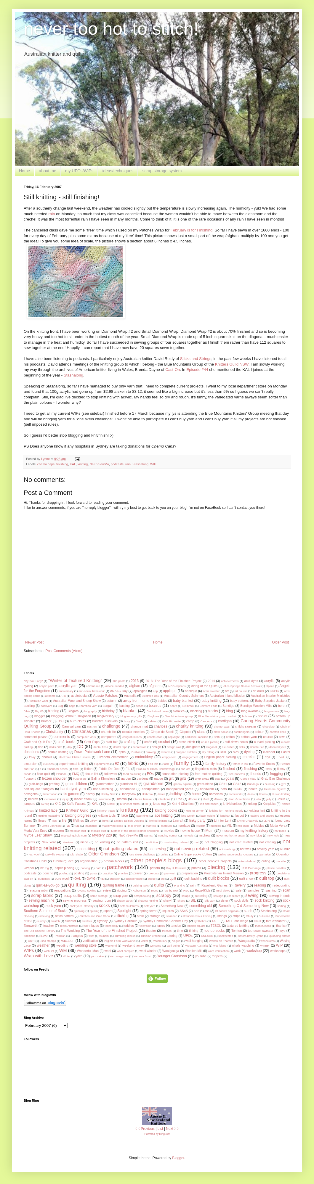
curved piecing (264, 742)
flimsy (281, 768)
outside (281, 861)
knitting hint (257, 810)
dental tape (120, 747)
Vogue (176, 940)
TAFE (216, 921)
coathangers (241, 731)
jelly (268, 799)
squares (168, 911)
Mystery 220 (102, 835)
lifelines (78, 820)
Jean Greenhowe (239, 799)
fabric (133, 763)
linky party (197, 820)
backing (29, 705)
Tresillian (59, 935)
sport (108, 911)
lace (124, 815)
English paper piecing (220, 757)
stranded (171, 916)
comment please (35, 737)
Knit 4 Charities (182, 803)
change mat (139, 726)
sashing (270, 890)
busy (127, 721)
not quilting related (120, 848)
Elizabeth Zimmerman (112, 757)
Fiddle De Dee (109, 768)
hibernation (50, 794)
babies (162, 700)
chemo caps (46, 464)
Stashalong (73, 375)
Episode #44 (197, 369)
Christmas (81, 731)
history (90, 794)
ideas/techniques (117, 170)
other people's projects (215, 861)
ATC (63, 695)
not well (245, 849)
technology (111, 925)
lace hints (143, 815)
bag (60, 705)
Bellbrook (188, 705)
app (155, 691)
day (70, 747)
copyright (174, 737)
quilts (159, 885)
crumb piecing (210, 742)
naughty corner (167, 835)
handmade (127, 789)
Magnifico (90, 825)
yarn (79, 956)
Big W (39, 711)
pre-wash (170, 873)
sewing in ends (279, 895)
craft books (67, 742)
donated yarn (277, 747)
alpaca (270, 686)
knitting (83, 464)
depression (139, 747)
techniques (91, 925)
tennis (160, 925)
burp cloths (78, 721)
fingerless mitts (206, 768)
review (106, 890)
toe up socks (214, 931)
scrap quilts (73, 896)
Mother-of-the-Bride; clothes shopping (135, 830)
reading (260, 885)
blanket (130, 710)
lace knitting (163, 815)
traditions (29, 935)
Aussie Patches (105, 696)
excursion (30, 763)
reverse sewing (86, 890)
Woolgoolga (170, 951)
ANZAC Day (118, 691)
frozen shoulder (54, 778)
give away (202, 778)
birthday (108, 711)
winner (265, 945)
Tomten (236, 930)
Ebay (32, 757)
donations (31, 752)
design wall (174, 747)
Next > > (172, 1129)
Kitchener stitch (130, 803)
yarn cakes (97, 956)
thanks (281, 925)
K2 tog (45, 803)
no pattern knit (127, 842)
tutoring (172, 935)
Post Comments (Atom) (63, 651)
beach (139, 705)
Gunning (270, 784)
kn (146, 803)
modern (58, 830)
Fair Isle (153, 763)
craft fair (112, 742)
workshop (254, 951)
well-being (173, 945)
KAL (73, 464)
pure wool (62, 878)
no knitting (102, 842)
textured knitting (238, 925)
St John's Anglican (227, 911)
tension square (196, 925)
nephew (204, 835)
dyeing (249, 752)
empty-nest (169, 757)
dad (40, 747)
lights (105, 820)
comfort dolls (278, 731)
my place (280, 830)
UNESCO (207, 935)
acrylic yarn (69, 686)
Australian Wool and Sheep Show (77, 700)
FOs (150, 774)
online (164, 854)
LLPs (267, 820)
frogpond (30, 778)
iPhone (192, 799)
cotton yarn (249, 737)
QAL (77, 878)
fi (40, 768)
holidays (176, 794)
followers (110, 774)
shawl (167, 900)
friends (255, 774)
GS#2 (237, 784)
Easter (285, 752)
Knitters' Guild (77, 810)
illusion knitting (281, 794)
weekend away (133, 945)
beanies (155, 706)
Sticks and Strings (196, 358)
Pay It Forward (176, 868)
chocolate (268, 726)
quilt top (266, 878)
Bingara (73, 711)
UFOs (188, 936)
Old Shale (76, 854)
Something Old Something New (244, 906)
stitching (122, 916)
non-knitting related (176, 842)
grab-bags (36, 784)
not (196, 842)
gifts (183, 778)
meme (200, 825)
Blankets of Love (157, 711)
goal (217, 778)
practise (123, 873)
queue (152, 878)
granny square (182, 784)
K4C (58, 803)
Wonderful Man (88, 951)
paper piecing (64, 868)
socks (104, 905)
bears (173, 705)
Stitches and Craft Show (94, 916)
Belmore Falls (208, 705)
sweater (70, 921)
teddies (129, 925)
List (160, 1129)
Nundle (285, 849)
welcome (155, 945)
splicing (94, 911)
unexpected (225, 935)
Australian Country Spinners (184, 695)
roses (154, 890)
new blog (256, 835)
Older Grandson (103, 854)
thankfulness (263, 925)
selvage (218, 895)
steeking (44, 916)
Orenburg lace (63, 861)
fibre (76, 768)
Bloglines (153, 716)
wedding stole (86, 945)
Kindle (111, 803)
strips (236, 916)
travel (44, 935)
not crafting (267, 842)
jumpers (29, 803)
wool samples (125, 951)
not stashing (227, 849)
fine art (185, 768)
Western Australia (196, 945)
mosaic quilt (98, 830)
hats (224, 789)
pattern (155, 868)
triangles (77, 935)
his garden (71, 794)
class (201, 732)
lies (54, 820)
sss (207, 911)
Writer (67, 956)
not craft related (241, 842)
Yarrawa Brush (143, 956)
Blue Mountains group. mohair (217, 716)
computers (108, 737)
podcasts (117, 464)
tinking (193, 930)
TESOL (216, 925)
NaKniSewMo (99, 464)
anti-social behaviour (91, 691)
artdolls (274, 691)
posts (93, 873)
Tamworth (31, 925)
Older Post (280, 642)
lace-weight (208, 815)
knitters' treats (106, 810)
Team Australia (69, 925)
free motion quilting (208, 774)
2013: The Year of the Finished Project (173, 681)
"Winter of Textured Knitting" (75, 680)
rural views (223, 890)
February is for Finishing (191, 230)
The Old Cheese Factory (39, 930)
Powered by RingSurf (156, 1133)
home (196, 794)
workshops (278, 951)
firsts (269, 768)
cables (152, 721)
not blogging (214, 842)
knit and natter (208, 803)
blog (229, 711)
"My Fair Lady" (33, 681)
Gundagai (253, 784)
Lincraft (178, 820)
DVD (236, 752)
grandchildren (76, 784)
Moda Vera (277, 825)
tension (176, 925)
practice (107, 873)
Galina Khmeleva (103, 778)
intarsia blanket (142, 799)
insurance (105, 799)
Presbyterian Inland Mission (223, 873)
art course (241, 691)
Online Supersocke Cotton (193, 854)
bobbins (247, 716)
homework (235, 794)
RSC (186, 890)
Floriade (61, 774)
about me (47, 170)
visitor (144, 940)
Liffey (93, 820)
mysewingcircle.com (74, 835)
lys (68, 825)
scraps (186, 895)
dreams (166, 752)
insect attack (83, 799)
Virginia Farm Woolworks (120, 940)
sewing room (102, 900)
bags (72, 705)
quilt (173, 878)
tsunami (105, 935)
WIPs (29, 950)
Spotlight (124, 911)
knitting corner (195, 810)
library (42, 820)
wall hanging (194, 940)
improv (33, 799)
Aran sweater (211, 691)
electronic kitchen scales (75, 757)
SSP (196, 911)
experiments (101, 763)
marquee (166, 825)
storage (155, 916)
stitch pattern (64, 916)
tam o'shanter (275, 921)
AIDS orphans (177, 686)
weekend (111, 945)
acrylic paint (46, 686)
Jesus (281, 799)
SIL (193, 900)
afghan (134, 686)
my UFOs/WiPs (79, 170)
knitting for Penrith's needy (226, 810)
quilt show (246, 878)
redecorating (281, 885)
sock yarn (53, 906)
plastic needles (276, 868)
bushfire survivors (105, 721)
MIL (229, 825)
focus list (92, 774)
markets (151, 825)
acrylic (269, 681)
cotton (230, 737)
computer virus (86, 737)
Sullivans (264, 916)
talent (257, 921)
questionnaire (134, 878)
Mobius (259, 825)
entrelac (249, 757)
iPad (179, 799)
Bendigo (228, 705)
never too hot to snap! (230, 835)
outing (266, 861)
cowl (282, 737)
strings (222, 916)
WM (63, 950)
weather (43, 945)
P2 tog (44, 868)
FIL (128, 768)
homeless (216, 794)
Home (24, 170)
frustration (79, 778)
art (227, 691)
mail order (134, 825)
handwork (207, 789)
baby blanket (183, 701)
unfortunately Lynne (250, 935)
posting (79, 873)
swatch (55, 921)
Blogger (39, 716)
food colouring (132, 774)
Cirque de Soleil (161, 731)
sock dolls (241, 900)
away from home (136, 701)
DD (80, 746)
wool (108, 951)
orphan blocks (114, 861)
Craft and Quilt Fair (38, 742)
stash (248, 911)
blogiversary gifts (131, 716)
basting (124, 705)
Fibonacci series (57, 768)
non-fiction (151, 842)
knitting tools (107, 815)
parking (85, 868)
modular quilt (78, 830)
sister (224, 900)
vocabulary (160, 940)
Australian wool (38, 700)
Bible (27, 711)
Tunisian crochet (151, 935)
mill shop (243, 825)
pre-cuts (154, 873)
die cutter (228, 747)
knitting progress (78, 815)
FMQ (75, 774)
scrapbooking (142, 895)
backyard (46, 705)
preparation (190, 873)
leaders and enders (262, 815)
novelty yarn (265, 849)
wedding (62, 945)
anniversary (66, 691)
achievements (229, 681)
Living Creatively (247, 820)
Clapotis (185, 731)
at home (50, 695)
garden (126, 778)
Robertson (139, 890)
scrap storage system (162, 170)
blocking (196, 711)
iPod (206, 799)
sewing (252, 895)
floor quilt (43, 774)
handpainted (150, 789)
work (237, 951)
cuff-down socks (236, 742)
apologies (140, 691)
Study (250, 916)
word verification (218, 951)
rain (52, 214)
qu (103, 878)
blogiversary (105, 716)
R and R (179, 885)
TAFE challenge (236, 921)
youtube (200, 956)
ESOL (280, 757)
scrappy (163, 895)
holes (161, 794)
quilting (77, 884)
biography (90, 711)
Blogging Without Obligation (71, 716)
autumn (112, 700)
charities (160, 726)
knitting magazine (49, 815)
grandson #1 (128, 784)
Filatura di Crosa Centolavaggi (155, 768)
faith (166, 763)
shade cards (125, 900)
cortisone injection (196, 737)
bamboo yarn (89, 705)
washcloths (268, 940)
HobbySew (128, 794)
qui (162, 878)
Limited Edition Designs (129, 820)
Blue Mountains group (178, 716)
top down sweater (260, 930)
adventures (93, 686)
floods (27, 774)
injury (65, 799)
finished (229, 769)
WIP (153, 464)
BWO (139, 721)
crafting (129, 742)
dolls (242, 747)
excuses (48, 763)
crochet (164, 742)
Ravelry (239, 885)
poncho (48, 873)
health (253, 789)
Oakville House (54, 854)
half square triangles (39, 789)
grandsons (153, 783)
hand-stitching (103, 789)
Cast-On (172, 369)
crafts (148, 742)
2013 (135, 681)
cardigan (225, 721)
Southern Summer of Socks (46, 911)
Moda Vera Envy (35, 830)
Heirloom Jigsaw (275, 789)
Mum (210, 831)
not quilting (85, 849)
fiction (88, 768)
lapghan (225, 815)
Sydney (102, 921)
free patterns (237, 774)
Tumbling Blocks (125, 935)
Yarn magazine (119, 956)
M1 (77, 825)
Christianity (54, 732)
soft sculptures (129, 906)
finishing (62, 464)
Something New (172, 906)
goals (229, 778)
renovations (62, 890)
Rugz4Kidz (202, 890)
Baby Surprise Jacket (270, 700)
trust (91, 935)
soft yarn (149, 906)
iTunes (218, 799)
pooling (63, 873)
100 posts (119, 681)
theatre (151, 930)
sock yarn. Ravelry (81, 906)
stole (140, 916)
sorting (281, 906)
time (180, 930)
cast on (92, 726)
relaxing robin (38, 890)
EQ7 (267, 757)
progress (258, 873)
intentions (164, 799)
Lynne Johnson (51, 825)
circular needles (133, 731)
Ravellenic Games (214, 885)
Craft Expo (92, 742)
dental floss (101, 747)
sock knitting (265, 900)
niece (84, 842)
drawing (151, 752)
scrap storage (99, 895)
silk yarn (210, 900)
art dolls (258, 691)
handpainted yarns (179, 789)
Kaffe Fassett (76, 803)
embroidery (144, 757)
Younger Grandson (172, 956)
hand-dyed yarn (73, 789)
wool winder (148, 951)
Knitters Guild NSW (232, 364)
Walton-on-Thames (221, 940)
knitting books (166, 810)
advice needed (114, 686)
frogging (276, 774)
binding (53, 711)
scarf (286, 890)
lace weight (188, 815)
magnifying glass (112, 825)
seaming (201, 895)
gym (283, 784)
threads (167, 930)
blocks (213, 711)
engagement (190, 757)
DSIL (223, 752)
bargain (108, 705)
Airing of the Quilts (204, 686)
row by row (171, 890)
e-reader (269, 752)
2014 (211, 681)
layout (240, 815)
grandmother (104, 784)
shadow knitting (148, 900)
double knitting (58, 752)
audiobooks (79, 695)
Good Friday (248, 778)
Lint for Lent (222, 820)
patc (98, 868)
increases (50, 799)
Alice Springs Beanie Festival (241, 686)
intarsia (121, 799)
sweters (87, 921)
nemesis (188, 835)
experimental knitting (73, 763)
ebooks (47, 757)
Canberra (206, 721)
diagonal (211, 747)
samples (253, 890)
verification (90, 940)
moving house (190, 830)
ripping (121, 890)
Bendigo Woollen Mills (256, 705)
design (156, 747)
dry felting (208, 752)
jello (258, 799)
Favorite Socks (264, 763)
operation (265, 854)
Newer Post (34, 642)
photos (196, 868)
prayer (138, 873)
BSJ (61, 721)
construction (155, 737)
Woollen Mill (193, 951)
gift (171, 778)
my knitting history (254, 831)
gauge (158, 778)
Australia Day (150, 695)
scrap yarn (120, 895)
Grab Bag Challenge (275, 778)
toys (282, 930)
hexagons (31, 794)
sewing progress (74, 900)
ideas (250, 794)
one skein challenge (142, 854)
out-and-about (247, 861)
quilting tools (141, 885)
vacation (67, 941)
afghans (155, 686)
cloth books (221, 731)
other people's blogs (156, 860)
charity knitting (190, 726)
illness (263, 794)
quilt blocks (218, 878)
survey (41, 921)
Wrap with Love (38, 955)
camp (190, 721)
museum (228, 830)
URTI (31, 940)
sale (238, 890)
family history (216, 764)
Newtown (68, 842)
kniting (252, 803)
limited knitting (158, 820)
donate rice (257, 747)
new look (273, 835)
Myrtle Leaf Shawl (38, 835)
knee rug (159, 803)
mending (216, 825)
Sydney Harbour (125, 921)
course (268, 737)
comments (62, 737)
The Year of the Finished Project (111, 931)
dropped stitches (186, 752)
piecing (216, 867)
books (262, 716)
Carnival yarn (71, 726)
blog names (271, 711)
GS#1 (223, 784)
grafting (54, 784)
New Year (49, 842)
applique (169, 691)
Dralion (136, 752)
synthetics (200, 921)
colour (259, 731)
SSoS (184, 911)
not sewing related (191, 848)
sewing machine (42, 900)
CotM (217, 737)
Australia (130, 695)
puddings (44, 878)
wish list (49, 951)
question (115, 878)
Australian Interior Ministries (270, 695)
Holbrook (147, 794)
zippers (217, 956)
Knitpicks (269, 803)
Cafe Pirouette (171, 721)
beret (282, 705)
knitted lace (48, 810)
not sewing (157, 849)
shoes (181, 900)
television (145, 925)
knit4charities (232, 803)
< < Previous (144, 1129)
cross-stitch (187, 742)
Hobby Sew (108, 794)
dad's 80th (55, 747)
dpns (121, 752)
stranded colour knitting (197, 916)
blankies (179, 711)
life (64, 820)
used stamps (48, 940)
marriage (183, 825)
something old (201, 906)
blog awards (249, 711)
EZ (117, 764)
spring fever (148, 911)
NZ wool (34, 854)
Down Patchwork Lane (92, 752)
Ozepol (29, 868)
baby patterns (239, 700)
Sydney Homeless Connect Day (165, 921)
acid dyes (251, 681)
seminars (234, 895)
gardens (142, 778)
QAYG (90, 878)
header (237, 789)
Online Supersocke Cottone (235, 854)
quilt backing (193, 878)
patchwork (120, 867)
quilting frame (113, 885)
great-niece (205, 784)
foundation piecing (175, 774)
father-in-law (240, 763)
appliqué (191, 691)
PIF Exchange (252, 868)
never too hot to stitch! (111, 28)
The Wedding (70, 930)
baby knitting (211, 701)
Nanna (148, 835)
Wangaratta (246, 940)
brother (46, 721)
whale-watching (243, 945)
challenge (111, 726)
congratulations (132, 737)
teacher (48, 925)
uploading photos (279, 935)
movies (169, 830)
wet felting (219, 945)
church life (108, 731)
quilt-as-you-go (47, 885)
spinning (79, 911)
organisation (88, 861)
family (181, 763)
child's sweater (245, 726)
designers (193, 747)
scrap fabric (42, 895)
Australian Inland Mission (227, 695)
